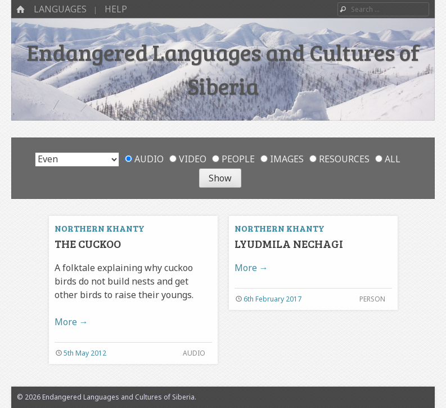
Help (116, 9)
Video (187, 159)
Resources (339, 159)
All (387, 159)
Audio (144, 159)
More (71, 322)
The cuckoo (88, 243)
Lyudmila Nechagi (289, 243)
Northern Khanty (100, 228)
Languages (60, 9)
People (233, 159)
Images (282, 159)
